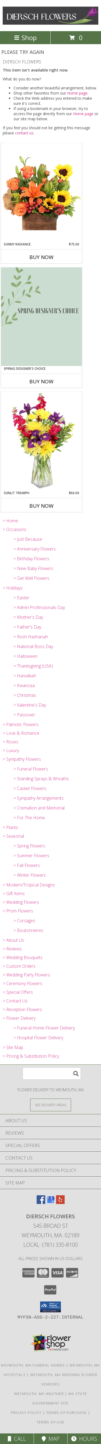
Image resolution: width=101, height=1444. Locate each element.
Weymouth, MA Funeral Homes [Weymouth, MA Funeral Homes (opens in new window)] (33, 1365)
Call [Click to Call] (17, 1438)
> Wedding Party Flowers (26, 975)
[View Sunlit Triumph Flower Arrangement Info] (41, 441)
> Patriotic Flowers (21, 724)
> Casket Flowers (29, 788)
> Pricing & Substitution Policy (31, 1056)
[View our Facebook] (41, 1202)
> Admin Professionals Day (39, 607)
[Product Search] (52, 1073)
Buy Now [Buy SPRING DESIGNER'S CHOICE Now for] (41, 381)
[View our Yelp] (60, 1202)
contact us (24, 132)
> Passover (24, 715)
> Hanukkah (24, 676)
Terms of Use (51, 1422)
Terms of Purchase (66, 1412)
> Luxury (11, 750)
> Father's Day (27, 627)
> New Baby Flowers (33, 568)
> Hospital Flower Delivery (38, 1038)
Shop (25, 37)
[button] (50, 1306)
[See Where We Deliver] (50, 1104)
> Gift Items (14, 893)
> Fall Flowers (26, 865)
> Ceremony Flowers (22, 983)
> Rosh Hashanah (30, 637)
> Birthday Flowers (31, 559)
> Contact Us (15, 1001)
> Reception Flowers (22, 1009)
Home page (77, 93)
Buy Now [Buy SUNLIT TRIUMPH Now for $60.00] (41, 505)
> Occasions (14, 529)
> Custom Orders (19, 966)
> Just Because (27, 539)
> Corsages (24, 921)
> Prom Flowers (18, 911)
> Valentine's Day (29, 705)
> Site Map (13, 1047)
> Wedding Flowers (21, 902)
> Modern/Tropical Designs (29, 885)
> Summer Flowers (31, 856)
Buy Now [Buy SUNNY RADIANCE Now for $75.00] (41, 257)
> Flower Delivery (19, 1018)
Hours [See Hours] (84, 1438)
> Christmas (24, 695)
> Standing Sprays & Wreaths (41, 779)
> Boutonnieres (28, 930)
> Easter (21, 598)
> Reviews (12, 949)
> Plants (10, 827)
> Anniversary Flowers (34, 549)
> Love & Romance (21, 733)
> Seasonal (13, 836)
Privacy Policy (26, 1412)
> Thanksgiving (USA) (33, 666)
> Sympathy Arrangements (38, 798)
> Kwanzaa (24, 685)
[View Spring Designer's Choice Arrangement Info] (41, 316)
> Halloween (25, 656)
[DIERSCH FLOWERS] (50, 23)
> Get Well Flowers (31, 578)
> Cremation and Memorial (39, 808)
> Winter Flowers (29, 875)
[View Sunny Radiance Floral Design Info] (41, 192)
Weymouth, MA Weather (39, 1393)
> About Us (13, 940)
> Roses (10, 742)
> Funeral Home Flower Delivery (44, 1028)
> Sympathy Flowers (22, 759)
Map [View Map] (51, 1438)
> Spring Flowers (29, 846)
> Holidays (13, 588)
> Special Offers (18, 992)
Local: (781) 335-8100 (50, 1244)
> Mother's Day (28, 617)
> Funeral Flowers (30, 769)
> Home (10, 521)
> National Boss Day (33, 646)
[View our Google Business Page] (50, 1202)
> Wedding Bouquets (23, 957)
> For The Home (29, 818)
